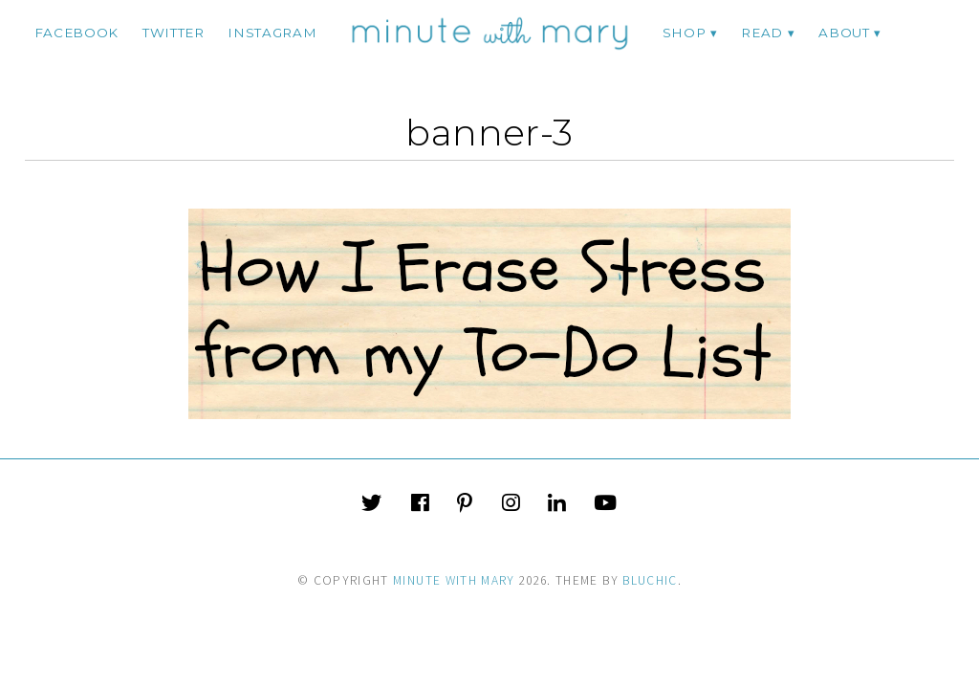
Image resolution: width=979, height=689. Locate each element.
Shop (685, 32)
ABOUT (843, 32)
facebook (76, 32)
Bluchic (649, 580)
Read (762, 32)
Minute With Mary (454, 580)
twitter (173, 32)
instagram (272, 32)
